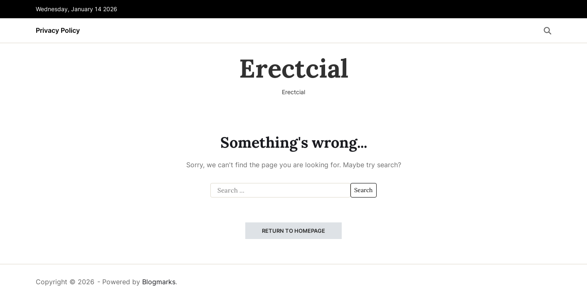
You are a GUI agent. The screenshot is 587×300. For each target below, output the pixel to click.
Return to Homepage (293, 230)
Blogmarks (158, 282)
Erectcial (293, 68)
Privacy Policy (58, 30)
